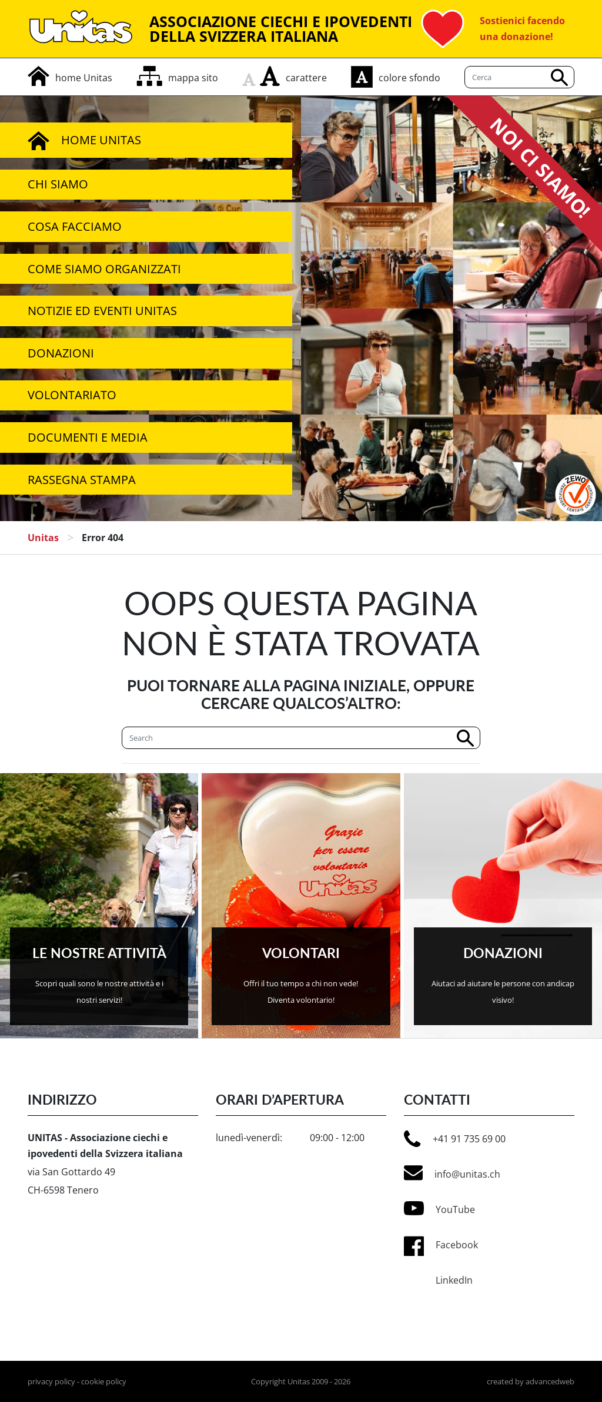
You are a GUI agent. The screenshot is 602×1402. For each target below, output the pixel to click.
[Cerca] (301, 738)
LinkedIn (454, 1280)
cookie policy (103, 1381)
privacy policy (51, 1381)
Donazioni (61, 353)
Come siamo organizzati (104, 269)
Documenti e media (88, 437)
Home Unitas (84, 140)
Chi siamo (58, 184)
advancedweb (550, 1381)
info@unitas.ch (452, 1173)
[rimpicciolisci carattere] (251, 76)
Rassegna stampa (82, 480)
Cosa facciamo (75, 226)
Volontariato (72, 395)
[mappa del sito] (177, 78)
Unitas (43, 537)
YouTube (439, 1208)
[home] (70, 78)
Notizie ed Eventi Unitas (102, 311)
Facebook (457, 1244)
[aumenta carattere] (270, 76)
